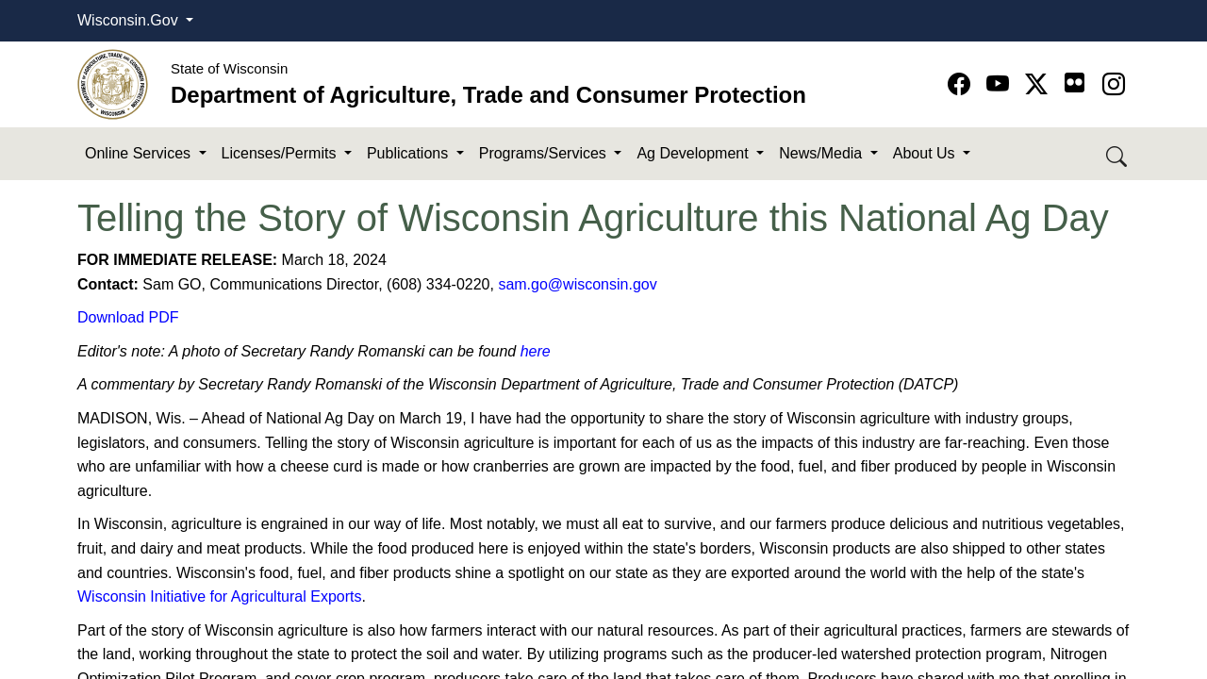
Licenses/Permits (281, 153)
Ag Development (694, 153)
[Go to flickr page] (1074, 82)
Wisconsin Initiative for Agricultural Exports (219, 596)
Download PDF (128, 317)
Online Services (140, 153)
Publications (410, 153)
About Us (926, 153)
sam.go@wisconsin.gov (577, 284)
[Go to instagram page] (1113, 84)
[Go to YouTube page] (1001, 84)
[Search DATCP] (1118, 154)
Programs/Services (545, 153)
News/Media (822, 153)
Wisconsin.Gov (129, 20)
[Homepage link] (112, 83)
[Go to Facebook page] (962, 84)
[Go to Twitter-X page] (1039, 84)
